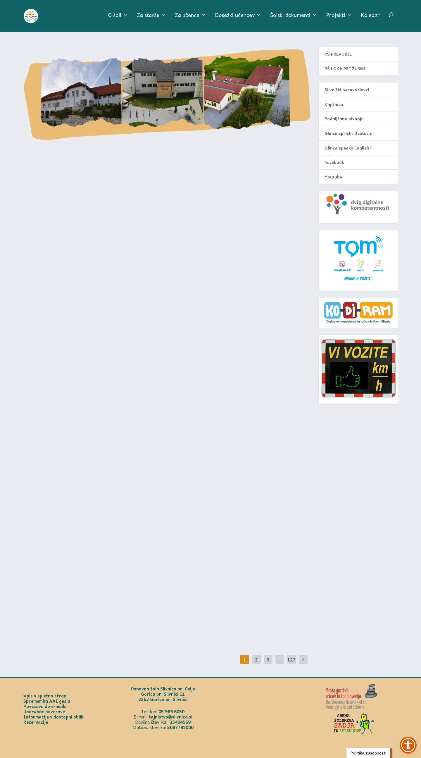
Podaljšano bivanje (344, 118)
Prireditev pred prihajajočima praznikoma (84, 154)
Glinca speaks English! (348, 148)
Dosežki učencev (235, 19)
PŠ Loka (116, 267)
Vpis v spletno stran (44, 695)
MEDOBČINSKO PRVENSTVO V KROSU (233, 329)
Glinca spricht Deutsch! (348, 133)
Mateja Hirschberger (57, 353)
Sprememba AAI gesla (46, 700)
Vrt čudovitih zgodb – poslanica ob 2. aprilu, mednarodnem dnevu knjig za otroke (239, 422)
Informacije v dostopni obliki (53, 716)
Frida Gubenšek (52, 267)
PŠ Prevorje (264, 174)
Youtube (333, 176)
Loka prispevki (269, 517)
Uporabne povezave (44, 711)
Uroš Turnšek (51, 604)
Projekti (335, 19)
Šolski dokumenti (290, 19)
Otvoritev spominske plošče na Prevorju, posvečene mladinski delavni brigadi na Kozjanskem (232, 158)
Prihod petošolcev (62, 595)
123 (291, 659)
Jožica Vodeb (197, 438)
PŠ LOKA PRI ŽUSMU (346, 68)
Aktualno (100, 167)
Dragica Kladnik (52, 167)
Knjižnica (334, 104)
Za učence (187, 19)
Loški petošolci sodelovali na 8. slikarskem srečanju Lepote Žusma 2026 (90, 250)
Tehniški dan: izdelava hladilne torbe (87, 340)
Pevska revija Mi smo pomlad (227, 250)
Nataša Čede (197, 338)
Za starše (148, 19)
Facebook (334, 162)
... (280, 659)
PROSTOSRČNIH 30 (58, 423)
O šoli (114, 19)
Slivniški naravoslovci (347, 89)
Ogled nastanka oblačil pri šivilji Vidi (91, 512)
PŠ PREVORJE (338, 54)
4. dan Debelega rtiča (214, 587)
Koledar (370, 19)
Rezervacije (35, 722)
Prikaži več (48, 213)
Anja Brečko (50, 432)
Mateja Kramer (199, 174)
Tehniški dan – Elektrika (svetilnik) (240, 508)
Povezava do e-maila (45, 706)
